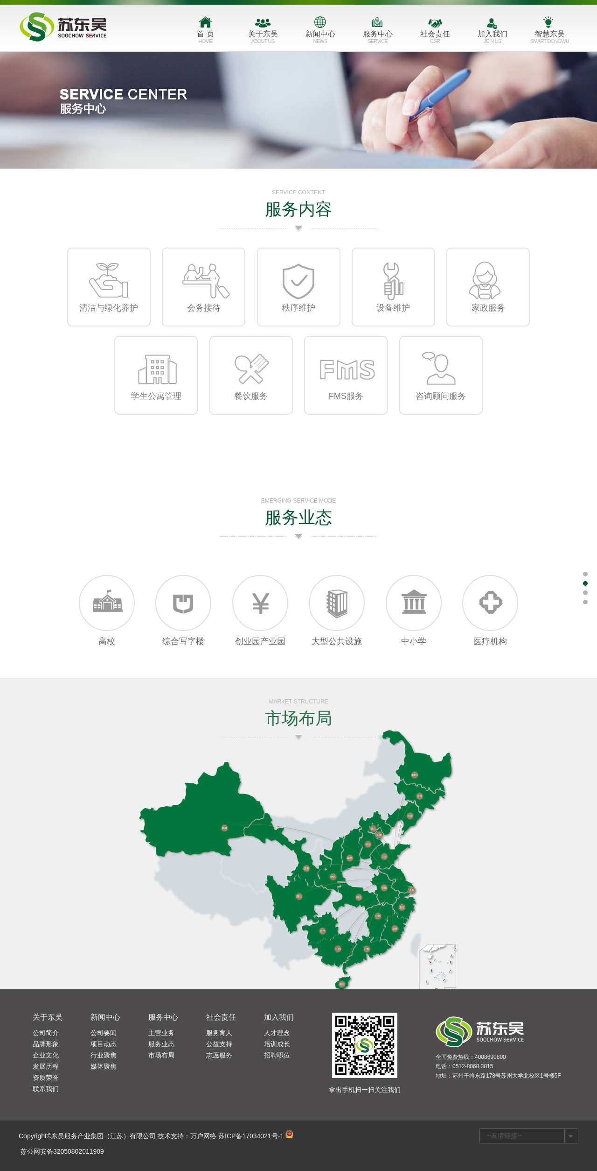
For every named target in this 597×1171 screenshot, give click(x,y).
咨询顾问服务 (441, 407)
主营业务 (161, 1032)
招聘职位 (277, 1055)
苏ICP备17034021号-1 (251, 1136)
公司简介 (46, 1032)
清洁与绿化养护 (108, 318)
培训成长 (277, 1044)
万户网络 (203, 1136)
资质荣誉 (46, 1077)
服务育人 (219, 1032)
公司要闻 (103, 1032)
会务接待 (204, 318)
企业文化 (46, 1055)
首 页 (205, 38)
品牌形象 (46, 1044)
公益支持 (219, 1044)
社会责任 (435, 38)
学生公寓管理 (156, 407)
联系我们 (46, 1089)
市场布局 (161, 1055)
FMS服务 (346, 407)
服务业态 (161, 1044)
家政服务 (488, 318)
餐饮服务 (251, 407)
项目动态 (103, 1044)
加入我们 (492, 38)
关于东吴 (263, 38)
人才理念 (277, 1032)
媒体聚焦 (103, 1066)
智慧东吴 (549, 38)
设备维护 (393, 318)
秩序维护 (298, 318)
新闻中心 (320, 38)
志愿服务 (219, 1055)
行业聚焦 (103, 1055)
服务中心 (377, 38)
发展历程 (46, 1066)
